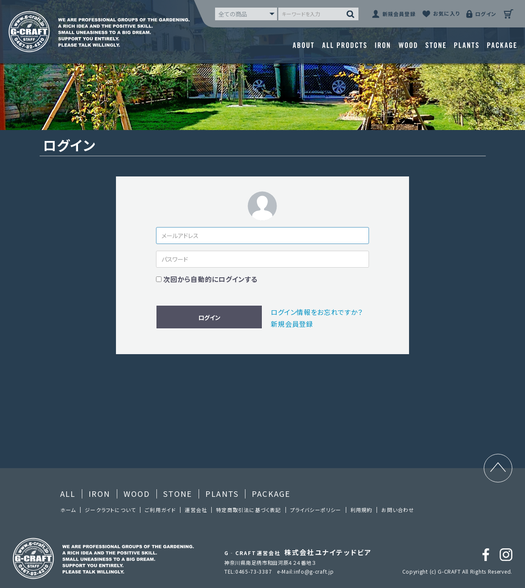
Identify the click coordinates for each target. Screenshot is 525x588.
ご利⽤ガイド (160, 509)
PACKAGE (271, 493)
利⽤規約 (361, 509)
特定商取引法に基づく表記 (248, 509)
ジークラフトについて (110, 509)
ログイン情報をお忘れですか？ (316, 312)
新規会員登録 (292, 324)
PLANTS (222, 493)
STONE (177, 493)
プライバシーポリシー (316, 509)
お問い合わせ (397, 509)
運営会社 (196, 509)
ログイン (209, 317)
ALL (67, 493)
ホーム (68, 509)
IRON (99, 493)
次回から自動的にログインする (210, 279)
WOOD (137, 493)
